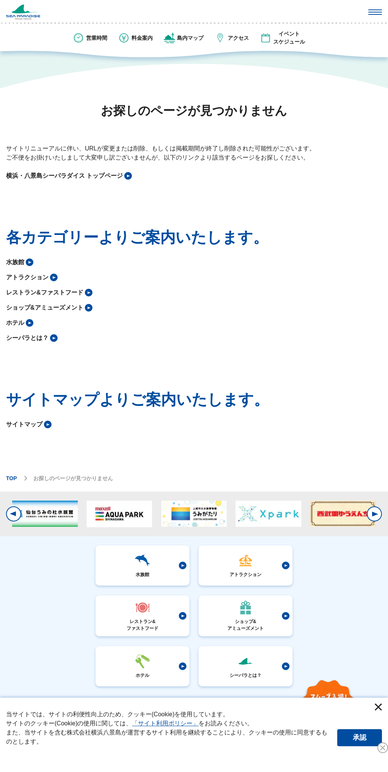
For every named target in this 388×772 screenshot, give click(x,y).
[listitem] (69, 175)
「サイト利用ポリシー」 (165, 723)
